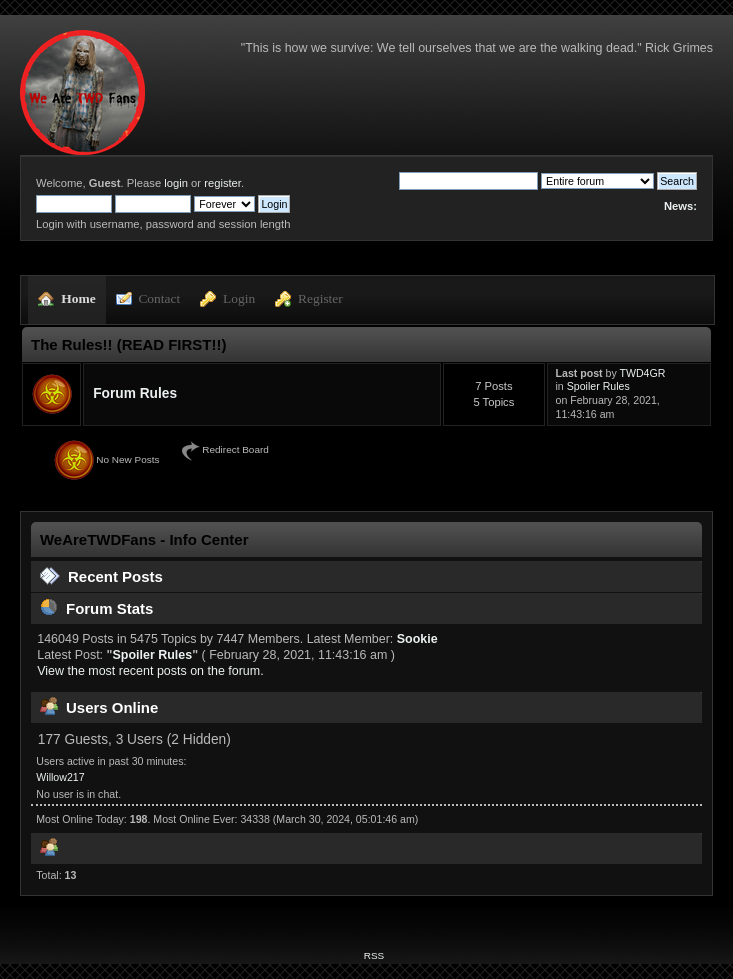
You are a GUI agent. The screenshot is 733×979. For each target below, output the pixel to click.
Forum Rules (135, 393)
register (222, 183)
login (176, 183)
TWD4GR (643, 373)
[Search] (468, 181)
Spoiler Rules (598, 386)
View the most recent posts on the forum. (150, 671)
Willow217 (60, 777)
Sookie (417, 639)
